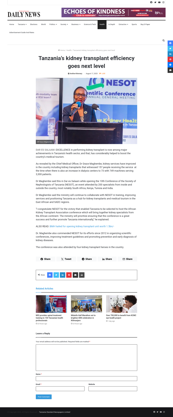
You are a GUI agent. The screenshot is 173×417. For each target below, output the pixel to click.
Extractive (123, 24)
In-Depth (111, 24)
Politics (52, 24)
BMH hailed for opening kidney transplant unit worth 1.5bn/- (82, 226)
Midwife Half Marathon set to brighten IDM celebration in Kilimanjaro (83, 318)
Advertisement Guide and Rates (21, 32)
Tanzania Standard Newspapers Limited (54, 412)
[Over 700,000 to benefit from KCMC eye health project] (121, 304)
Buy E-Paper (145, 24)
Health (102, 24)
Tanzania (21, 24)
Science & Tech (90, 24)
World (43, 24)
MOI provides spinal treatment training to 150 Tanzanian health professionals (49, 318)
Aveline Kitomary (76, 74)
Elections (33, 24)
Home (11, 24)
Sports (134, 24)
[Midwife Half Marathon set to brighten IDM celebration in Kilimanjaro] (86, 304)
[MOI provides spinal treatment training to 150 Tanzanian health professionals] (51, 304)
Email (38, 384)
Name (39, 374)
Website (92, 384)
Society (63, 24)
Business (75, 24)
